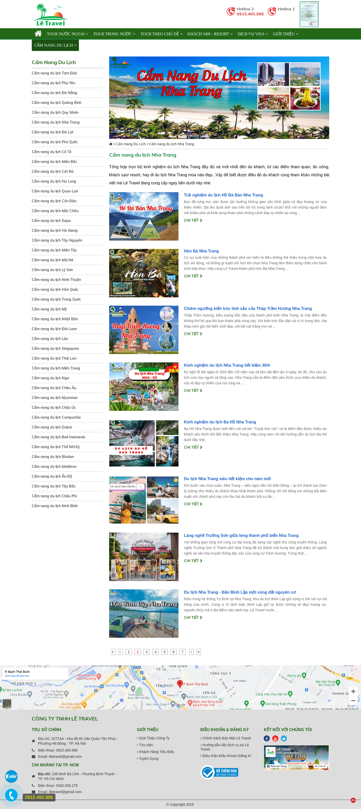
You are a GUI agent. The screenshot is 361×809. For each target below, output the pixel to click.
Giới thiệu (285, 34)
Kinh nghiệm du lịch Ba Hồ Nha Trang (220, 422)
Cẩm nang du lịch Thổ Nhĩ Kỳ (56, 447)
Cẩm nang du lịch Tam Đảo (54, 73)
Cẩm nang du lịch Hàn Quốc (55, 289)
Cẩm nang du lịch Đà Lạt (52, 132)
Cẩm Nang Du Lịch (55, 45)
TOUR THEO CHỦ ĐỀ (161, 34)
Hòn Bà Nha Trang (201, 251)
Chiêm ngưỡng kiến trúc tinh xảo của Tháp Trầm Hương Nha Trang (248, 308)
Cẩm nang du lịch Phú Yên (53, 83)
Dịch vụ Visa (253, 34)
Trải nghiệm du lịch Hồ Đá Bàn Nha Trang (223, 195)
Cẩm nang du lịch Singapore (55, 348)
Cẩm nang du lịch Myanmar (55, 397)
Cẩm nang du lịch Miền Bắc (54, 161)
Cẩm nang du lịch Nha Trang (56, 122)
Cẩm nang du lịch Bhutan (53, 456)
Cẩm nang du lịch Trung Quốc (56, 299)
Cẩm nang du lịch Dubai (52, 427)
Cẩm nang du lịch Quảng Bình (56, 102)
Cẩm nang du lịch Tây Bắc (54, 486)
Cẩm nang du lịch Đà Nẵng (54, 93)
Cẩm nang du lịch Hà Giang (55, 230)
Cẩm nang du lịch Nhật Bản (55, 319)
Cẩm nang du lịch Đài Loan (54, 329)
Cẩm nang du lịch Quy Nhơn (55, 112)
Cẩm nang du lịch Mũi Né (52, 260)
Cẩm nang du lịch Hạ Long (54, 181)
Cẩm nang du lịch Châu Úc (54, 407)
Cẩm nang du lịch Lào (50, 338)
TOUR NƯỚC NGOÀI (67, 34)
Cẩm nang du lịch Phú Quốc (55, 142)
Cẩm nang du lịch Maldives (54, 466)
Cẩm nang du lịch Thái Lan (54, 358)
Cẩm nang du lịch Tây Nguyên (57, 240)
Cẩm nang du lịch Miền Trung (56, 368)
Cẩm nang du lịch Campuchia (56, 417)
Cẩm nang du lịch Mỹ (49, 309)
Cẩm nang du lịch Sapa (51, 220)
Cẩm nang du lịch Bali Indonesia (58, 437)
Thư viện (145, 745)
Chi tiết (193, 220)
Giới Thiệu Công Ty (153, 738)
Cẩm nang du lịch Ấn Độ (52, 476)
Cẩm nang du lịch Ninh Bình (55, 506)
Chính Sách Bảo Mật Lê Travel (225, 738)
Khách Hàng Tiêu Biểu (155, 752)
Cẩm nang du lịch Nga (50, 378)
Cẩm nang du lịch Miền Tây (54, 250)
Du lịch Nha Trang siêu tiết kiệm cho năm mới (227, 479)
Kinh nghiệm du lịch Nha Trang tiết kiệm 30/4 (227, 365)
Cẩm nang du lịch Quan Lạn (55, 191)
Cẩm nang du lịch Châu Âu (54, 388)
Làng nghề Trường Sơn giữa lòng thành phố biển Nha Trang (241, 535)
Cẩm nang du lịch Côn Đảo (54, 201)
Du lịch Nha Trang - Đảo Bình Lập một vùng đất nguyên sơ (240, 592)
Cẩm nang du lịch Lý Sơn (52, 270)
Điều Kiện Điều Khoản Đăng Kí (225, 756)
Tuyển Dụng (148, 759)
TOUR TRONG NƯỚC (114, 34)
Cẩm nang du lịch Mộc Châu (55, 211)
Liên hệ (89, 45)
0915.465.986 (250, 13)
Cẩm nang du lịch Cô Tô (51, 152)
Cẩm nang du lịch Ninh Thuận (56, 279)
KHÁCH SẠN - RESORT (210, 34)
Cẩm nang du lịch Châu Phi (54, 496)
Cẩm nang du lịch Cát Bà (53, 171)
